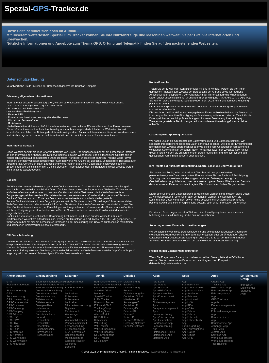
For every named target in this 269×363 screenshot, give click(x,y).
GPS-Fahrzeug (15, 308)
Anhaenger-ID (132, 302)
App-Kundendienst (163, 296)
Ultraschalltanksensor (106, 287)
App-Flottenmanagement (164, 301)
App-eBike (188, 308)
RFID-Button (101, 317)
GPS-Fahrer (13, 326)
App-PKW (187, 305)
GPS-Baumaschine (17, 302)
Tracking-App (219, 284)
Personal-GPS (44, 320)
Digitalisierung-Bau (134, 293)
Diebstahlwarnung (46, 296)
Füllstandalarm (44, 299)
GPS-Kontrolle (15, 334)
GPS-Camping (15, 311)
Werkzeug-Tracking (222, 340)
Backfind (70, 346)
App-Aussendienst (163, 293)
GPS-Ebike (13, 328)
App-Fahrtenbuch (192, 320)
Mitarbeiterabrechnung (78, 305)
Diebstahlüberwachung (49, 290)
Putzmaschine (44, 331)
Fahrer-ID (129, 314)
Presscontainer (44, 334)
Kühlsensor (100, 320)
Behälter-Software (134, 326)
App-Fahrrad (189, 314)
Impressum (247, 284)
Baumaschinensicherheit (50, 284)
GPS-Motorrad (15, 331)
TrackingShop (102, 311)
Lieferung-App (161, 337)
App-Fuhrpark (190, 317)
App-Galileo (188, 331)
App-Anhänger (190, 293)
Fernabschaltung (74, 326)
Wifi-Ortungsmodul (105, 328)
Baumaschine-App (221, 323)
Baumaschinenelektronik (108, 281)
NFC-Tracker (101, 337)
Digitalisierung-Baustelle (132, 283)
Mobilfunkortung (74, 337)
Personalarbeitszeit (76, 323)
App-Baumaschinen (190, 283)
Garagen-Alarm (44, 305)
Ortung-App (218, 281)
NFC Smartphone (104, 334)
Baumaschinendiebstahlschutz (53, 281)
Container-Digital (133, 296)
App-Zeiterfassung (163, 317)
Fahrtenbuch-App (163, 323)
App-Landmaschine (193, 287)
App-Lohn (158, 281)
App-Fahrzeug (190, 296)
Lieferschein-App (162, 334)
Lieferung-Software (134, 323)
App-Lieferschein (162, 320)
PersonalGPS (43, 323)
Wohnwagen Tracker (72, 316)
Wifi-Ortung (100, 323)
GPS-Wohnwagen (17, 340)
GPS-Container (15, 305)
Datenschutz (248, 287)
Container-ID (131, 305)
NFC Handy (101, 340)
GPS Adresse (14, 314)
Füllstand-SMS (102, 305)
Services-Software (134, 320)
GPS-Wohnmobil (16, 337)
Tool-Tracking (219, 343)
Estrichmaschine (45, 328)
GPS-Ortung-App (221, 287)
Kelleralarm (42, 308)
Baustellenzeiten (74, 334)
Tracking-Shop (102, 308)
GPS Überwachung (17, 299)
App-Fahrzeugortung (191, 324)
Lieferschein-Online (164, 331)
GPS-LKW (12, 323)
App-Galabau (160, 287)
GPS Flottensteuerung (16, 289)
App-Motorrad (190, 299)
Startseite (246, 290)
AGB (243, 293)
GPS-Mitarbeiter (16, 343)
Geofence (70, 343)
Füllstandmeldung (75, 328)
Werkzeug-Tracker (221, 337)
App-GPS (187, 337)
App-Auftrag (159, 284)
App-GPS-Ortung (162, 290)
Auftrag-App (218, 331)
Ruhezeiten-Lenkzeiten (72, 301)
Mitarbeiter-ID (131, 299)
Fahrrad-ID (130, 311)
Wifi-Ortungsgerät (104, 331)
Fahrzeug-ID (131, 308)
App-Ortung (188, 334)
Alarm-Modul (101, 314)
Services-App (219, 334)
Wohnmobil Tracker (76, 320)
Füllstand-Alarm (45, 302)
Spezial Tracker (103, 296)
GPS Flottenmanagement (18, 283)
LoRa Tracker (102, 299)
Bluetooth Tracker (104, 302)
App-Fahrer (188, 311)
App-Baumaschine (192, 290)
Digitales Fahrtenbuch (72, 310)
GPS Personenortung (16, 295)
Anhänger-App (219, 326)
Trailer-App (217, 328)
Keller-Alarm (43, 311)
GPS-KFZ (12, 317)
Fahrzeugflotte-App (222, 290)
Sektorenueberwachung (49, 287)
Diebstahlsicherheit (47, 293)
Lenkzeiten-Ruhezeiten (71, 295)
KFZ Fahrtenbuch (75, 331)
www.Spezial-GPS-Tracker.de (168, 351)
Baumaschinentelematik (108, 284)
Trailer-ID (129, 317)
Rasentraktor (43, 326)
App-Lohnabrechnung (162, 313)
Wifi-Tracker (101, 326)
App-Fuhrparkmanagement (165, 307)
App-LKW (187, 302)
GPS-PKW (13, 320)
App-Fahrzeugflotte (193, 328)
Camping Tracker (75, 340)
